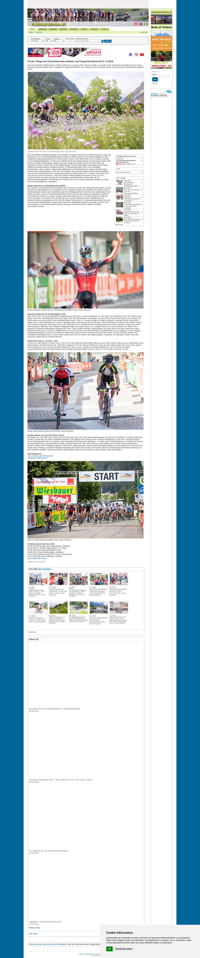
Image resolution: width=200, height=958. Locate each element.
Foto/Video (63, 29)
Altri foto (32, 632)
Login (105, 29)
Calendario (42, 29)
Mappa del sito (89, 954)
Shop (84, 29)
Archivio (154, 83)
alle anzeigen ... (45, 569)
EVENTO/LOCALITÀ (82, 38)
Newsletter (39, 32)
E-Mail (154, 74)
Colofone (98, 954)
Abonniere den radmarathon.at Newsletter (48, 944)
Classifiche (53, 29)
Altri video (33, 933)
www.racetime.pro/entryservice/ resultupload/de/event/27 (40, 457)
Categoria (57, 38)
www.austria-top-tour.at (36, 558)
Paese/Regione (35, 38)
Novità (32, 29)
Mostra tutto (34, 928)
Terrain (48, 38)
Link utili (94, 29)
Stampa (81, 954)
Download (73, 29)
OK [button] (109, 949)
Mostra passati (70, 38)
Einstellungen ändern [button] (123, 949)
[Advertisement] (88, 4)
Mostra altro (119, 224)
